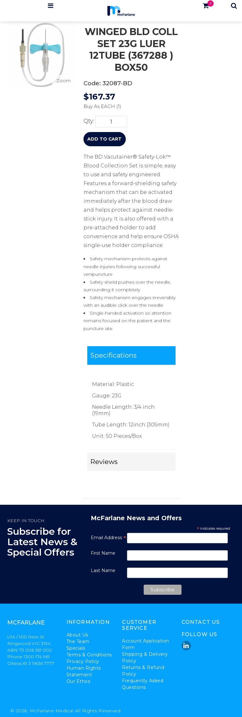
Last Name (103, 570)
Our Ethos (78, 681)
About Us (77, 635)
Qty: (89, 120)
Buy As (92, 106)
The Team (77, 641)
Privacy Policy (82, 661)
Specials (75, 648)
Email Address (108, 537)
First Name (103, 553)
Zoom (63, 80)
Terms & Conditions (89, 655)
